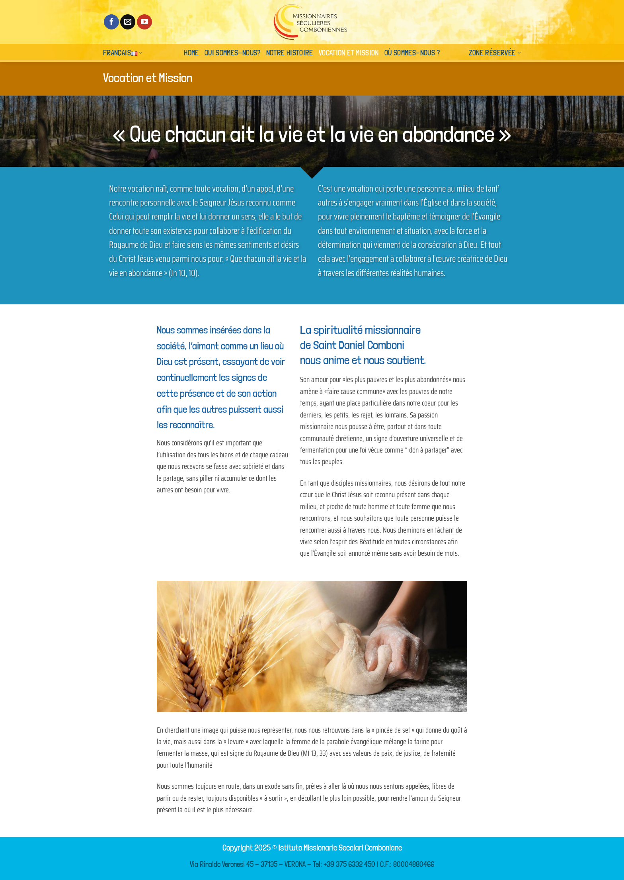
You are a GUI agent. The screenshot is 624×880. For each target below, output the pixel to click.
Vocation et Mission (349, 53)
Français (123, 53)
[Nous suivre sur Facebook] (111, 21)
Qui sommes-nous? (233, 53)
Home (191, 53)
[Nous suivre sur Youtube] (144, 21)
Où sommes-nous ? (412, 53)
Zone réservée (495, 53)
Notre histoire (289, 53)
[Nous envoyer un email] (127, 21)
